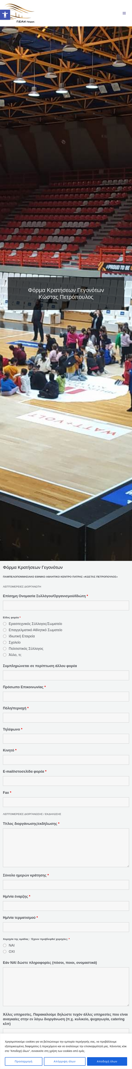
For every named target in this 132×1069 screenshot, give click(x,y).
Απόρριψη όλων (65, 1061)
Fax (7, 796)
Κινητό (10, 753)
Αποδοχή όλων (107, 1061)
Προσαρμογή (23, 1061)
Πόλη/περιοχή (16, 711)
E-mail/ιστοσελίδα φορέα (24, 775)
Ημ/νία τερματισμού (20, 921)
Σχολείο (15, 645)
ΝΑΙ (12, 948)
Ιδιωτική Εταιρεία (22, 639)
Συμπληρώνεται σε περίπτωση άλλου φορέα (40, 669)
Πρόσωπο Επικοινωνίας (24, 690)
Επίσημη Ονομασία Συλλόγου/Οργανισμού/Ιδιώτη (45, 599)
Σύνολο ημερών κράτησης (26, 878)
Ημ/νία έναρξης (16, 900)
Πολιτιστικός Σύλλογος (26, 651)
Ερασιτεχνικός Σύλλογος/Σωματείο (35, 627)
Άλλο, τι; (15, 658)
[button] (5, 15)
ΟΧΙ (12, 955)
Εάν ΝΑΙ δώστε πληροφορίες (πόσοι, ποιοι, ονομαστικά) (50, 966)
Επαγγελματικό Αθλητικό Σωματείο (35, 633)
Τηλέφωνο (12, 732)
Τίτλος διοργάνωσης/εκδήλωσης (31, 827)
